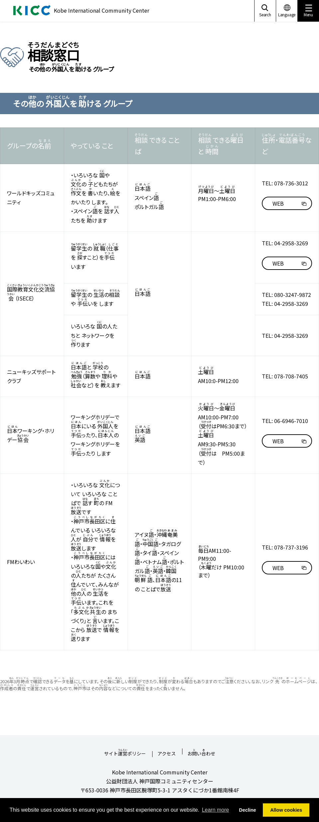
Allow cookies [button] (286, 810)
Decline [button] (247, 810)
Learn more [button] (215, 810)
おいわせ (201, 751)
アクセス (167, 754)
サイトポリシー (125, 751)
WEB (278, 203)
